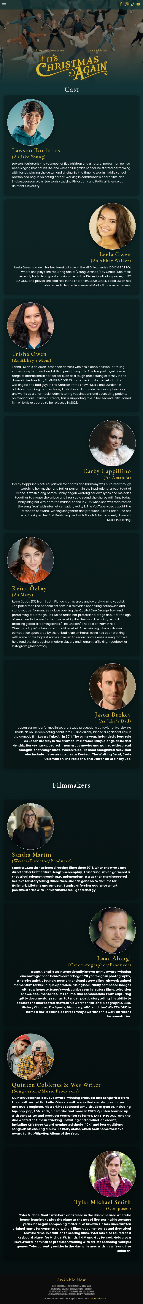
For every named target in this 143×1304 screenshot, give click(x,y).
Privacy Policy (98, 1298)
